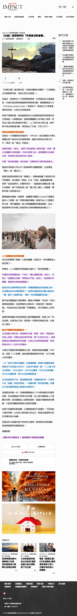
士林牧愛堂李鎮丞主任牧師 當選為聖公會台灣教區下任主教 (28, 563)
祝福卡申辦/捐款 (48, 586)
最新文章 (7, 17)
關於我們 (8, 583)
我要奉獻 (13, 464)
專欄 (39, 17)
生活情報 (59, 17)
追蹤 (28, 39)
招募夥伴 (8, 586)
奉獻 (64, 7)
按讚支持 (41, 446)
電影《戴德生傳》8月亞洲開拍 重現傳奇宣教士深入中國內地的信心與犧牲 (47, 564)
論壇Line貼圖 (7, 598)
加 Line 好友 (14, 446)
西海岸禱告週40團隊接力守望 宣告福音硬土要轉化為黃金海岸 (9, 563)
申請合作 (51, 583)
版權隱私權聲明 (21, 586)
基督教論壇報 (19, 17)
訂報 (60, 7)
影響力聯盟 (48, 17)
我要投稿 (29, 583)
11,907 (11, 82)
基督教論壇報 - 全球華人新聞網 (13, 7)
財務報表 (34, 586)
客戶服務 (62, 583)
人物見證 (31, 17)
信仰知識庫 (70, 17)
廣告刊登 (40, 583)
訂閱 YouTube (28, 452)
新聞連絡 (18, 583)
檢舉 (54, 38)
